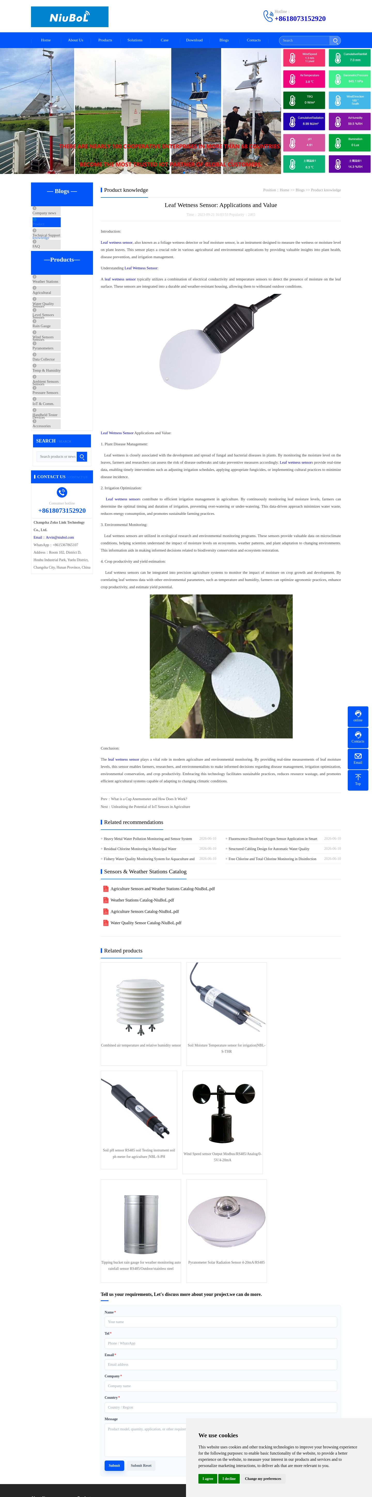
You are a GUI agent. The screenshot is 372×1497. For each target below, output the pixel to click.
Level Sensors (54, 346)
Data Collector (54, 407)
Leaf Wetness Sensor (141, 269)
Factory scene (41, 1400)
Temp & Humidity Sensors (64, 422)
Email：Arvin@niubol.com (54, 613)
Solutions (135, 41)
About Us (76, 41)
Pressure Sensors (56, 452)
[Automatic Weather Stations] (186, 112)
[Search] (304, 40)
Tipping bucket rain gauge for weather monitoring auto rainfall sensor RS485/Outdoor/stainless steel (220, 1149)
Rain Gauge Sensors (59, 361)
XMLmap (177, 1489)
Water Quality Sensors (60, 331)
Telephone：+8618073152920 (233, 1406)
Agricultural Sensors (59, 315)
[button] (180, 174)
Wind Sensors (54, 376)
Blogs (224, 41)
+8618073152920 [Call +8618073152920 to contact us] (300, 18)
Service (36, 1423)
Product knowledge (58, 230)
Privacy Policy (88, 1439)
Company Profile (43, 1392)
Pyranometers (53, 391)
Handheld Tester (55, 483)
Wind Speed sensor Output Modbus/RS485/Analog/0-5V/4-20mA (139, 1149)
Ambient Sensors (56, 437)
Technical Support (57, 245)
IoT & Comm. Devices (61, 468)
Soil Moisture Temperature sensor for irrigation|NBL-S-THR (220, 1046)
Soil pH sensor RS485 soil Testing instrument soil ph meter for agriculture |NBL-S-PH (302, 1046)
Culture (36, 1408)
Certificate (38, 1416)
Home (46, 41)
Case (165, 41)
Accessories (52, 498)
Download (194, 41)
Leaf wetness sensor (116, 243)
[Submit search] (335, 40)
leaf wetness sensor (120, 280)
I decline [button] (229, 1479)
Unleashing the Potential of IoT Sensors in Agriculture (150, 808)
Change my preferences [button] (263, 1479)
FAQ (47, 261)
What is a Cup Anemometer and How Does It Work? (149, 800)
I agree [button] (208, 1479)
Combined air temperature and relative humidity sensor (139, 1046)
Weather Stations (56, 300)
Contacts (254, 41)
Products (105, 41)
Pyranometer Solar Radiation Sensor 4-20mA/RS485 (302, 1149)
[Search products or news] (62, 532)
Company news (55, 215)
